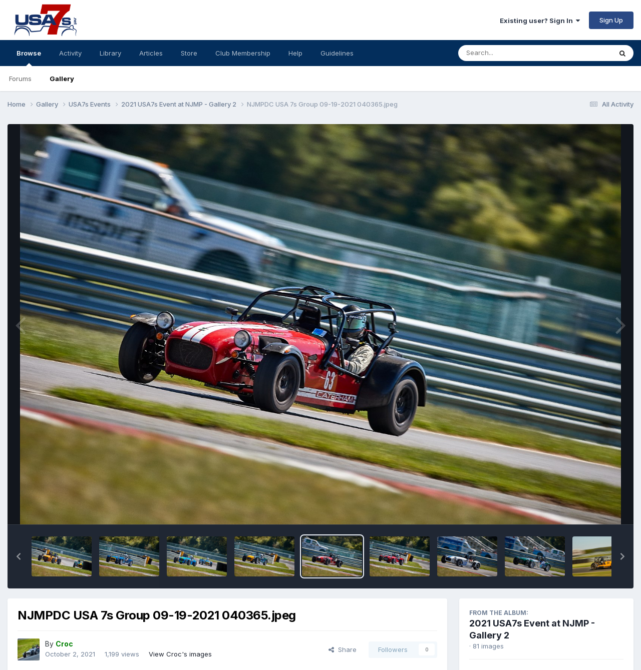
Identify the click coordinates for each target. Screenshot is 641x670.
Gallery (62, 79)
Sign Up (611, 20)
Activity (70, 53)
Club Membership (242, 53)
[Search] (507, 53)
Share (343, 649)
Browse (29, 57)
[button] (19, 556)
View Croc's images (180, 654)
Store (189, 53)
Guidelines (337, 53)
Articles (151, 53)
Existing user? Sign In (540, 21)
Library (110, 53)
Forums (20, 79)
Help (295, 53)
